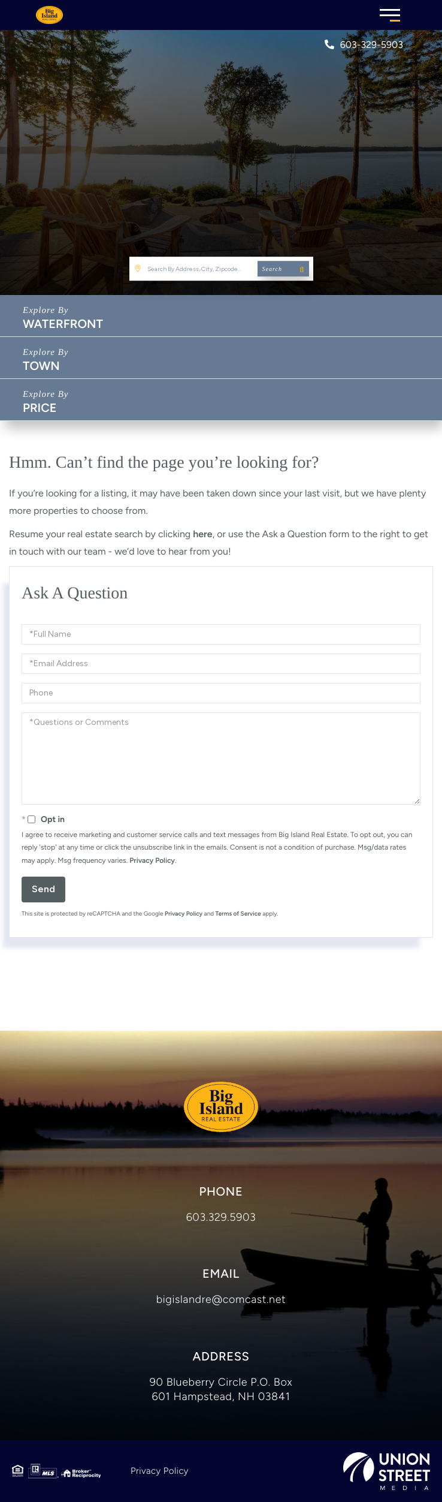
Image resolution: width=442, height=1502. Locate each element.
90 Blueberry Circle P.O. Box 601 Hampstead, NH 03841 (221, 1389)
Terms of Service (238, 913)
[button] (283, 268)
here (202, 534)
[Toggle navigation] (390, 13)
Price (40, 408)
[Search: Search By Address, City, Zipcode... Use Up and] (221, 269)
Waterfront (63, 324)
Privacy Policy (152, 860)
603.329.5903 (221, 1217)
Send (43, 889)
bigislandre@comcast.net (221, 1299)
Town (41, 366)
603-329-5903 (364, 44)
